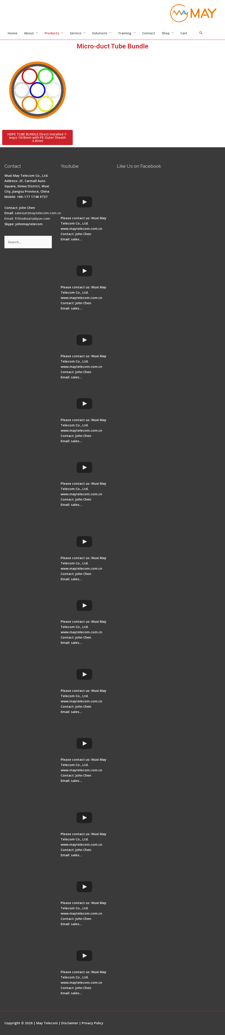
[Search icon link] (201, 33)
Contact (148, 33)
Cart (183, 33)
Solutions (99, 33)
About (29, 33)
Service (75, 33)
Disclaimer (69, 1023)
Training (124, 33)
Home (12, 33)
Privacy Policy (92, 1023)
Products (52, 33)
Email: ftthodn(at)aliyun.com (27, 218)
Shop (166, 33)
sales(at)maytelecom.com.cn (38, 213)
